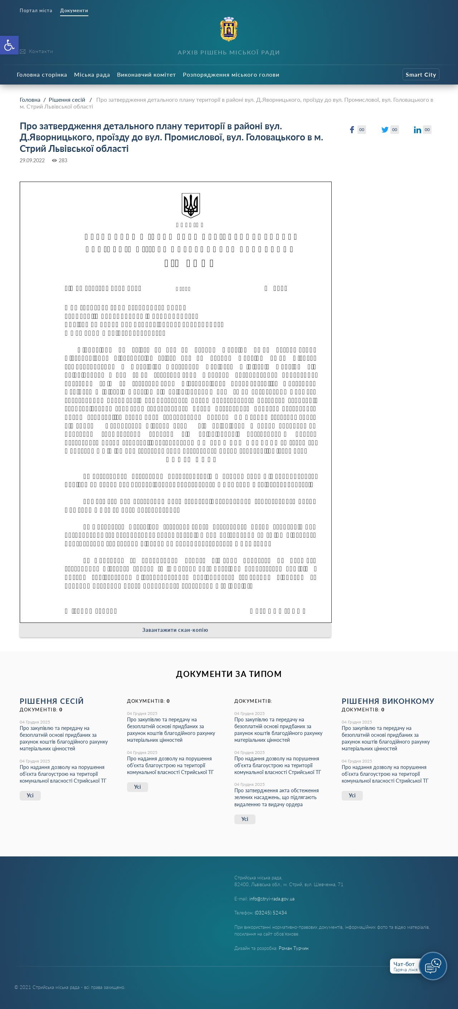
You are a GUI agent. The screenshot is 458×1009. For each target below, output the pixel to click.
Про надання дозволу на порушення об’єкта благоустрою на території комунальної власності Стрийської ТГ (63, 774)
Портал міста (36, 10)
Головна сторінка (42, 74)
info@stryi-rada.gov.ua (271, 899)
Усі (30, 795)
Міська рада (92, 74)
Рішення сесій (67, 99)
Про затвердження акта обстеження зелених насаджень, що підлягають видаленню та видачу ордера (276, 797)
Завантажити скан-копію (175, 630)
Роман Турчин (293, 948)
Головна (30, 99)
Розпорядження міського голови (231, 74)
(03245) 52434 (271, 913)
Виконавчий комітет (146, 74)
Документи (74, 10)
